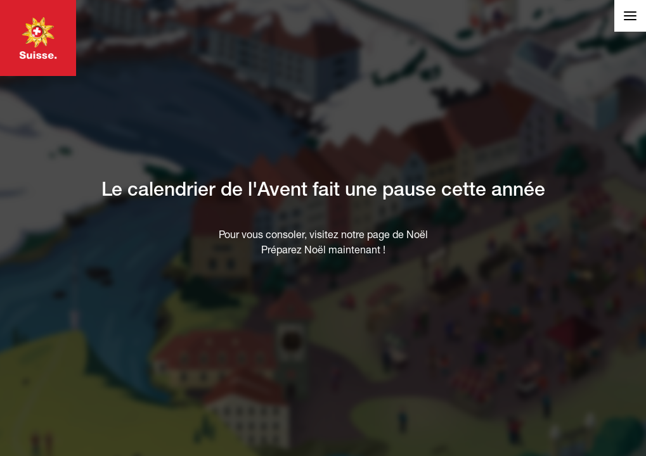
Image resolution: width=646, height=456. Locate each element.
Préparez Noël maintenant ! (323, 249)
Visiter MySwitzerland (38, 38)
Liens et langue (630, 12)
